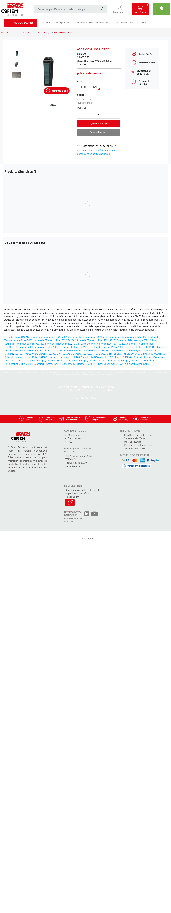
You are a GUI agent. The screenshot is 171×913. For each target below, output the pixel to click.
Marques (62, 22)
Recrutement (74, 438)
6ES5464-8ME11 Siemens (124, 350)
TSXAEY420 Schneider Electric (36, 363)
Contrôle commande (10, 33)
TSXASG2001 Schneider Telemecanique (133, 343)
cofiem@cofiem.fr (74, 466)
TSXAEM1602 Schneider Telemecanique (82, 340)
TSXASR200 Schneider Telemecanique (123, 340)
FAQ (70, 441)
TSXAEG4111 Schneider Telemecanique (24, 347)
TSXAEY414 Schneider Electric (61, 347)
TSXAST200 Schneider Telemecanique (92, 343)
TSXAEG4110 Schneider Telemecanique (52, 357)
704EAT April (159, 357)
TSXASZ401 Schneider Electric (136, 357)
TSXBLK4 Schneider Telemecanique (31, 350)
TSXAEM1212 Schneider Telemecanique (66, 360)
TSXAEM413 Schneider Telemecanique (115, 337)
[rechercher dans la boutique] (67, 9)
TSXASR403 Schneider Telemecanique (51, 343)
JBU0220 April (112, 357)
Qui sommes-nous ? (125, 22)
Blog (144, 22)
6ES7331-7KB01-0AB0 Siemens (30, 353)
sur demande (85, 102)
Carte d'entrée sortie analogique (36, 33)
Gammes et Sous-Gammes (92, 22)
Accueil (46, 22)
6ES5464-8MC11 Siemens (96, 350)
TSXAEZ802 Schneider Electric (133, 363)
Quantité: (81, 107)
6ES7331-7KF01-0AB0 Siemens (65, 353)
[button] (120, 9)
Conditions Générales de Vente (140, 435)
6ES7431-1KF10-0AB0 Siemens (133, 353)
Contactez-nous (85, 397)
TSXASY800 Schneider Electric (126, 347)
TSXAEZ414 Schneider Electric (101, 363)
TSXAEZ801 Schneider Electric (66, 350)
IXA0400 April (81, 357)
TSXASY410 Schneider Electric (94, 347)
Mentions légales (132, 441)
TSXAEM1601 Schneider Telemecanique (108, 360)
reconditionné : (86, 99)
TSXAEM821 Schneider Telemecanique (41, 340)
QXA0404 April (96, 357)
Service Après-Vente (134, 438)
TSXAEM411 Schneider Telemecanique (74, 337)
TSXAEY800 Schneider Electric (68, 363)
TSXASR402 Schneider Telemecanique (34, 337)
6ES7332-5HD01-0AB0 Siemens (99, 353)
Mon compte (74, 435)
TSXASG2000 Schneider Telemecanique (24, 360)
